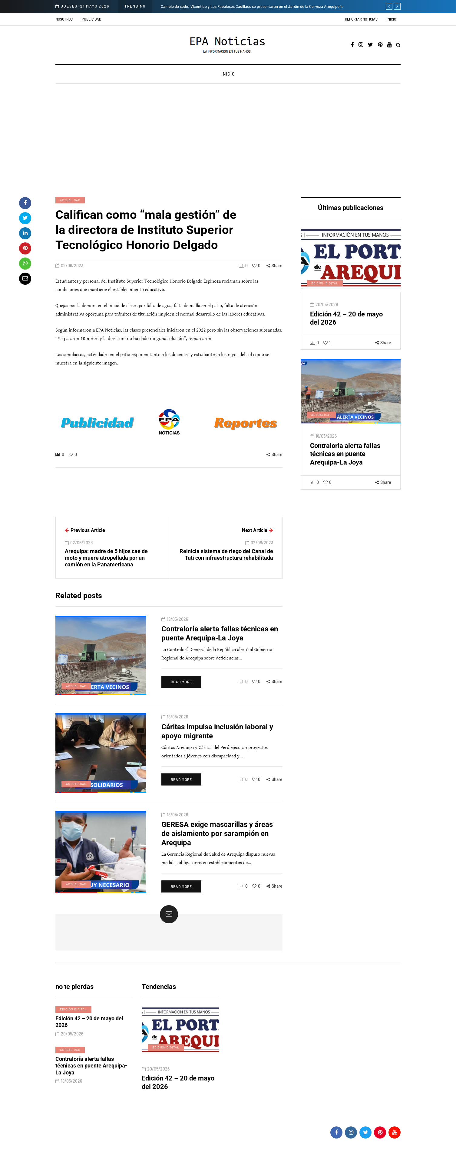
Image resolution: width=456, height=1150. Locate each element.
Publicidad (91, 19)
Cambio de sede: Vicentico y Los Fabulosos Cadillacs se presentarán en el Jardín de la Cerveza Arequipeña (252, 6)
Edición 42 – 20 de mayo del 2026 (89, 1028)
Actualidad (70, 200)
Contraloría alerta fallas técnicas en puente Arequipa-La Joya (345, 460)
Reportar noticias (361, 19)
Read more (181, 687)
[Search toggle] (398, 45)
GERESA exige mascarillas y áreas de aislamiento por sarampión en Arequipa (217, 839)
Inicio (391, 19)
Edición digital (324, 289)
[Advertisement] (228, 141)
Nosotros (64, 19)
